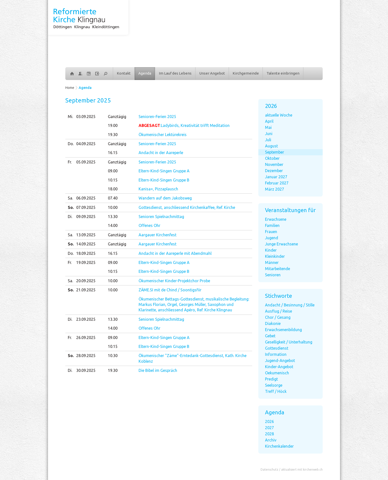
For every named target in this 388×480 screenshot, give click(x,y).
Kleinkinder (275, 256)
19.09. (86, 262)
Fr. (70, 162)
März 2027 (274, 189)
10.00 (113, 207)
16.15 (113, 152)
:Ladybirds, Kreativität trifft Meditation (184, 125)
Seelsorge (273, 385)
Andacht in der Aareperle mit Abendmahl (175, 253)
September (274, 152)
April (269, 121)
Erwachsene (275, 219)
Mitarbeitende (277, 269)
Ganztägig (117, 116)
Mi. (70, 116)
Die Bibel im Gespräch (158, 370)
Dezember (274, 171)
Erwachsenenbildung (283, 330)
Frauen (271, 232)
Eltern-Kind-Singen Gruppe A (164, 171)
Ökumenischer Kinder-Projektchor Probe (174, 281)
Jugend (271, 238)
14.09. (86, 244)
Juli (268, 140)
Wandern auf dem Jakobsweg (165, 198)
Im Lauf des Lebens (175, 73)
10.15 (113, 180)
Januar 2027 (276, 177)
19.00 (113, 125)
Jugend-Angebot (280, 360)
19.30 (113, 134)
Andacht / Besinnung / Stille (290, 305)
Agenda (144, 73)
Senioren (273, 275)
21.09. (86, 290)
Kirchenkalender (279, 446)
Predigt (271, 379)
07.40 (113, 198)
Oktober (272, 158)
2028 (269, 434)
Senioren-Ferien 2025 (157, 116)
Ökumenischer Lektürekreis (163, 134)
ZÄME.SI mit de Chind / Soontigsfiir (170, 290)
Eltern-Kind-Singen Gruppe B (164, 180)
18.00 (113, 189)
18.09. (86, 253)
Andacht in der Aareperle (161, 152)
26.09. (86, 337)
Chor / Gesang (278, 317)
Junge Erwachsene (281, 244)
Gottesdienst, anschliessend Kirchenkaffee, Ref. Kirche (187, 207)
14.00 (113, 225)
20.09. (86, 281)
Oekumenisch (277, 373)
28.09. (86, 355)
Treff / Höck (276, 391)
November (274, 164)
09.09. (86, 216)
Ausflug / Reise (278, 311)
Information (276, 354)
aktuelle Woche (278, 115)
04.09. (86, 143)
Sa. (70, 198)
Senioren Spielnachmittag (161, 216)
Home (69, 88)
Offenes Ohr (149, 225)
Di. (70, 216)
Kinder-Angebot (279, 367)
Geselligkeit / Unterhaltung (288, 342)
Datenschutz (269, 469)
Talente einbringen (283, 73)
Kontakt (124, 73)
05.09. (86, 162)
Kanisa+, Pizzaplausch (158, 189)
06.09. (86, 198)
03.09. (86, 116)
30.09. (86, 370)
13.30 (113, 216)
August (271, 146)
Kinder (271, 250)
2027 (269, 428)
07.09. (86, 207)
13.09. (86, 235)
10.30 (113, 355)
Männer (272, 262)
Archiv (270, 440)
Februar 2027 (277, 183)
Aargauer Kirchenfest (157, 235)
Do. (71, 143)
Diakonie (273, 323)
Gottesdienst (276, 348)
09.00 (113, 171)
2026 (269, 421)
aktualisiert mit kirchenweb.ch (302, 469)
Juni (268, 134)
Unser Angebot (212, 73)
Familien (272, 225)
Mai (268, 127)
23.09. (86, 319)
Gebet (270, 336)
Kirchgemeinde (246, 73)
